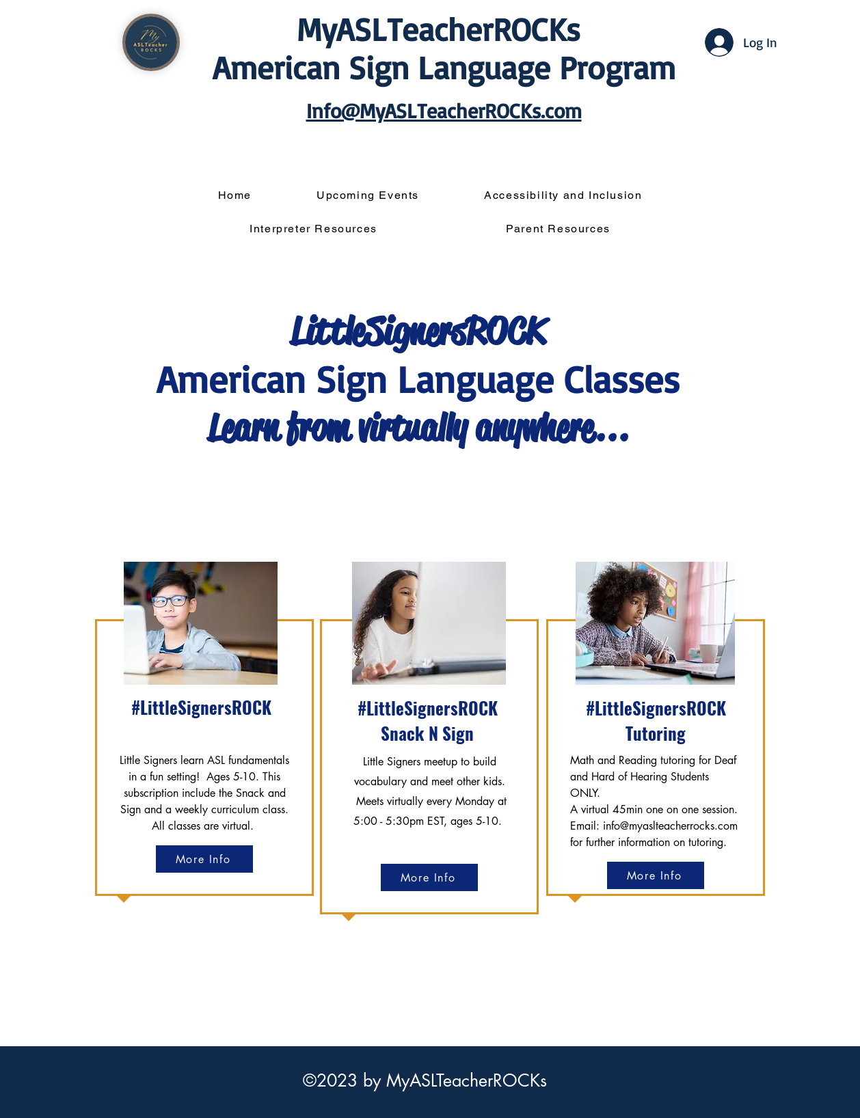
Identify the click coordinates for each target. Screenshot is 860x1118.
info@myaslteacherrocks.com (670, 826)
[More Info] (204, 859)
